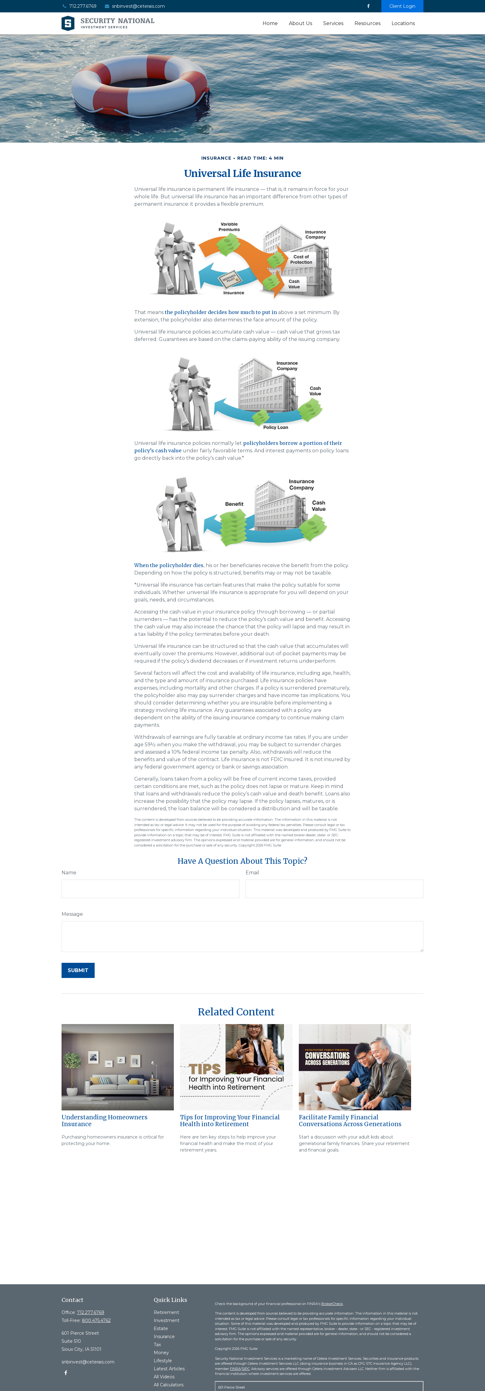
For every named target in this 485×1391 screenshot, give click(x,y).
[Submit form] (78, 970)
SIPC (246, 1369)
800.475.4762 (96, 1320)
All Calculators (168, 1385)
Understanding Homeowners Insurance (105, 1121)
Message (72, 914)
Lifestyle (163, 1360)
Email (252, 873)
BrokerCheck (332, 1304)
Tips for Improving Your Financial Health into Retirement (230, 1121)
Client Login (402, 6)
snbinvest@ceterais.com (134, 6)
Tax (157, 1344)
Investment (166, 1320)
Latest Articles (169, 1369)
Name (69, 873)
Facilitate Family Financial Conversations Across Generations (350, 1121)
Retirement (166, 1312)
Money (161, 1352)
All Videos (164, 1377)
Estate (161, 1328)
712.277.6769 (79, 6)
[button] (270, 23)
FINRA (235, 1369)
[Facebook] (368, 6)
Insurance (164, 1336)
